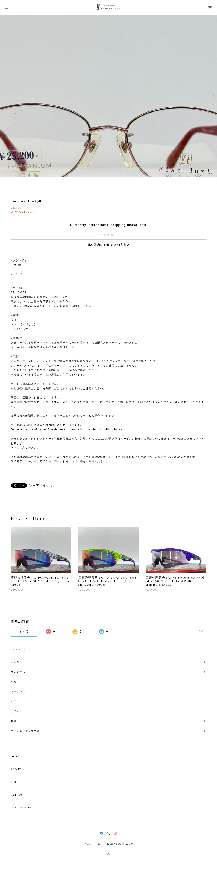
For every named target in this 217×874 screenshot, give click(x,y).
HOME (15, 756)
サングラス (18, 671)
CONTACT (18, 794)
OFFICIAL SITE (21, 807)
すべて (24, 631)
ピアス (15, 701)
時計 (14, 721)
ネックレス (18, 691)
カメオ (15, 711)
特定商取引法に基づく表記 (120, 844)
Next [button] (213, 96)
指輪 (14, 681)
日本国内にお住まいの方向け (108, 244)
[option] (108, 96)
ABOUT (16, 769)
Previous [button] (4, 96)
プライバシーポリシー (95, 844)
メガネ (15, 661)
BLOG (15, 781)
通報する (48, 485)
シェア (34, 485)
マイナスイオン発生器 (25, 730)
